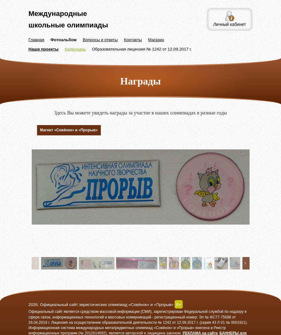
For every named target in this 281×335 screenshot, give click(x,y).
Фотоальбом (63, 39)
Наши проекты (44, 49)
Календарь (75, 49)
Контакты (133, 39)
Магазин (156, 39)
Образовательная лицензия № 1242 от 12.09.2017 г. (142, 49)
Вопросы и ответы (100, 39)
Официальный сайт (46, 311)
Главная (36, 39)
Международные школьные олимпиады (68, 19)
